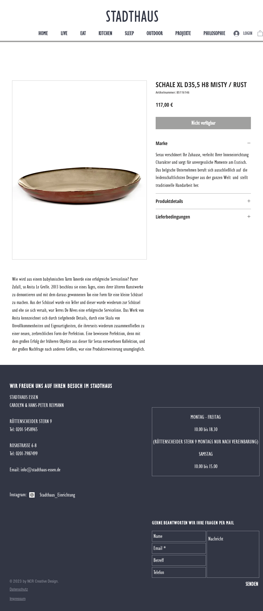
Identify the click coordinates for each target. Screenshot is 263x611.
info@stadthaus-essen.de (40, 469)
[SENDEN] (252, 584)
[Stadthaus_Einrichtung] (57, 495)
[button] (260, 33)
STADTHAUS (132, 16)
